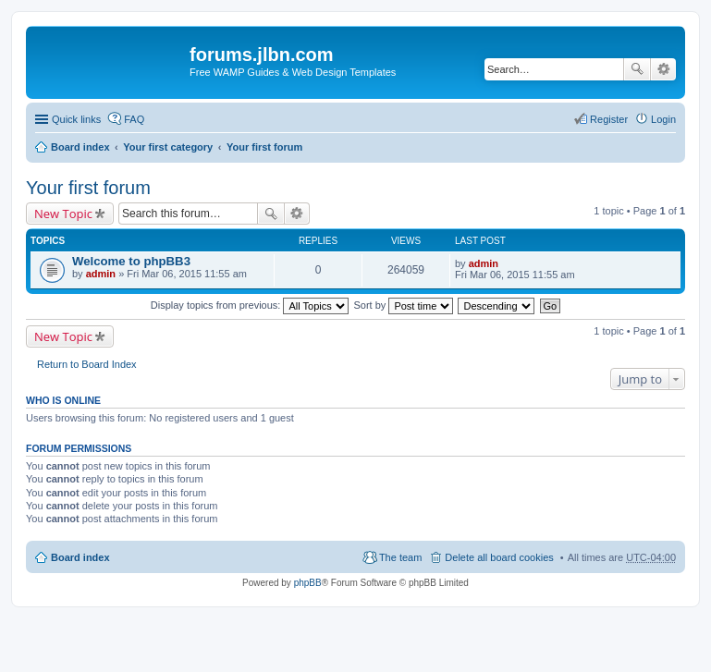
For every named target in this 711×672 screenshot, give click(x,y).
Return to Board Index (87, 364)
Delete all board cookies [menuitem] (499, 557)
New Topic (63, 213)
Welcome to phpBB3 (131, 261)
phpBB (308, 583)
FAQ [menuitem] (134, 119)
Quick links (76, 119)
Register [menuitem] (609, 119)
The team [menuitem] (400, 557)
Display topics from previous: (250, 305)
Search (637, 69)
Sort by (404, 305)
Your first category (168, 147)
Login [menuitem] (663, 119)
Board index (80, 147)
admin (101, 273)
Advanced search (663, 69)
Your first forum (264, 147)
